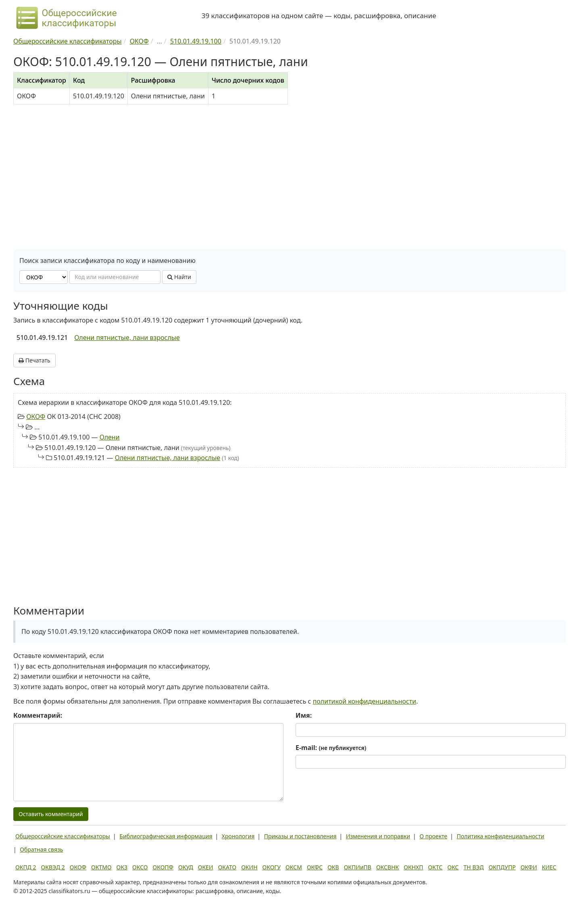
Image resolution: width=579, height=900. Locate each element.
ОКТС (435, 867)
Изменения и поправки (378, 836)
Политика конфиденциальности (500, 836)
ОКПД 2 (25, 867)
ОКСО (140, 867)
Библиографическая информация (165, 836)
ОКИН (249, 867)
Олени (110, 437)
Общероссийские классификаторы (62, 836)
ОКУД (185, 867)
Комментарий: (37, 715)
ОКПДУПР (502, 867)
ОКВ (333, 867)
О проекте (433, 836)
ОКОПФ (163, 867)
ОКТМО (101, 867)
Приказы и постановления (300, 836)
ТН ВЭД (474, 867)
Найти (179, 277)
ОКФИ (529, 867)
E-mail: (331, 747)
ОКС (452, 867)
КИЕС (549, 867)
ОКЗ (122, 867)
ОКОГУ (271, 867)
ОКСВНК (387, 867)
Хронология (238, 836)
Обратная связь (41, 849)
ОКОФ (35, 416)
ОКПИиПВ (357, 867)
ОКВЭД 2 (53, 867)
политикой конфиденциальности (365, 701)
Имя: (304, 715)
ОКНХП (413, 867)
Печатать (34, 360)
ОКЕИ (205, 867)
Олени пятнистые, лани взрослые (127, 337)
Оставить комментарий (51, 814)
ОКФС (315, 867)
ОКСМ (293, 867)
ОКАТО (227, 867)
